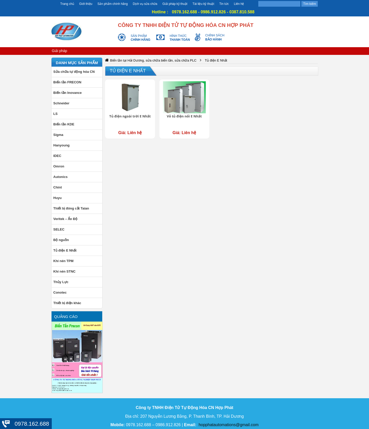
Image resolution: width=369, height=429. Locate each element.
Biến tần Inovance (67, 93)
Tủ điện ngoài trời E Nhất (130, 116)
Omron (58, 166)
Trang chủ (67, 4)
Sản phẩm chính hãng (112, 4)
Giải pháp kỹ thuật (174, 4)
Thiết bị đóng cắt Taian (71, 208)
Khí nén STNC (64, 271)
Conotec (60, 292)
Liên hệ (239, 4)
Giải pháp (59, 51)
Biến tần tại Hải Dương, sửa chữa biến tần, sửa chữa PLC (153, 60)
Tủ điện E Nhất (65, 250)
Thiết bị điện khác (67, 303)
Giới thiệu (85, 4)
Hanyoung (61, 145)
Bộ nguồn (61, 240)
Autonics (60, 177)
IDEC (57, 156)
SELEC (58, 229)
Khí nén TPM (63, 261)
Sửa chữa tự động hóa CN (74, 72)
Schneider (61, 103)
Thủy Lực (60, 282)
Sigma (58, 135)
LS (55, 114)
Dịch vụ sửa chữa (145, 4)
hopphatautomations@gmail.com (229, 425)
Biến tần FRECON (67, 82)
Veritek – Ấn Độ (65, 219)
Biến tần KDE (63, 124)
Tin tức (224, 4)
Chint (57, 187)
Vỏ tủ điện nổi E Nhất (184, 116)
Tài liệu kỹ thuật (203, 4)
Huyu (57, 198)
